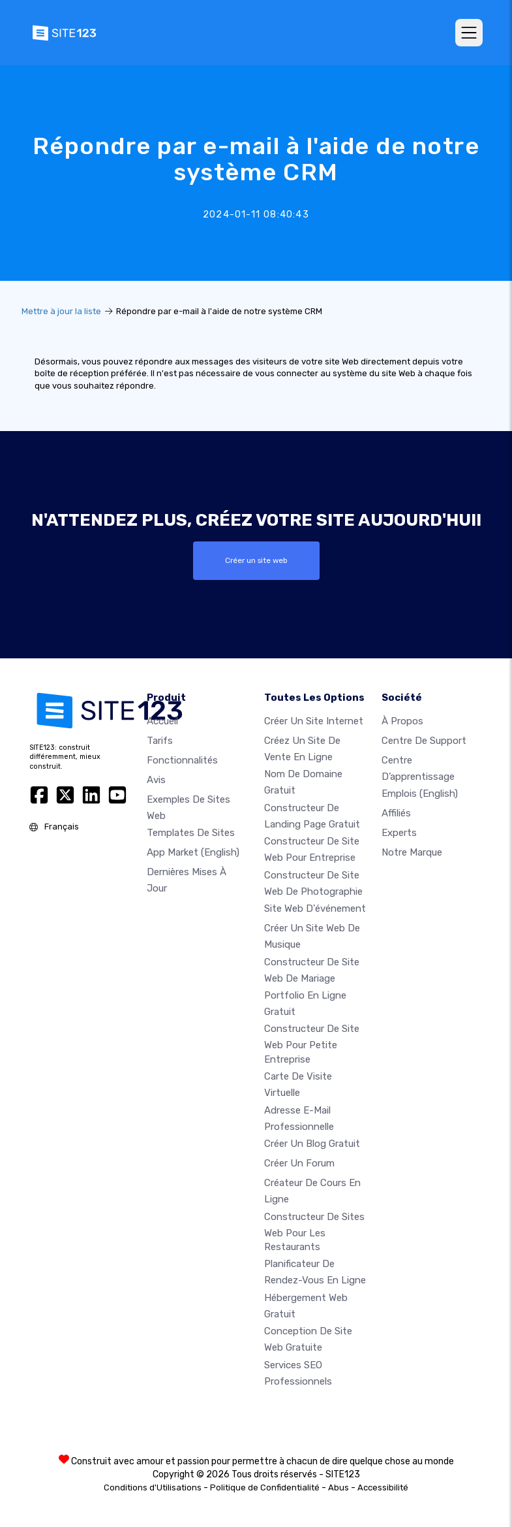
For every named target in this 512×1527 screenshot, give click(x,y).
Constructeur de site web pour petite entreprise (311, 1044)
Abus (338, 1487)
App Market (193, 852)
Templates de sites (191, 833)
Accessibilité (382, 1487)
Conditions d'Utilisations (153, 1487)
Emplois (420, 793)
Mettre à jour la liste (61, 311)
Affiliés (396, 813)
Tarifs (160, 741)
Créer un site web (256, 560)
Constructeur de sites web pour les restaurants (314, 1231)
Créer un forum (299, 1163)
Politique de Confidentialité (265, 1487)
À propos (402, 721)
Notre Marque (412, 852)
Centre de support (424, 741)
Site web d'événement (315, 908)
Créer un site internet (313, 721)
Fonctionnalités (182, 760)
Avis (156, 780)
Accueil (162, 721)
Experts (399, 833)
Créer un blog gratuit (312, 1143)
